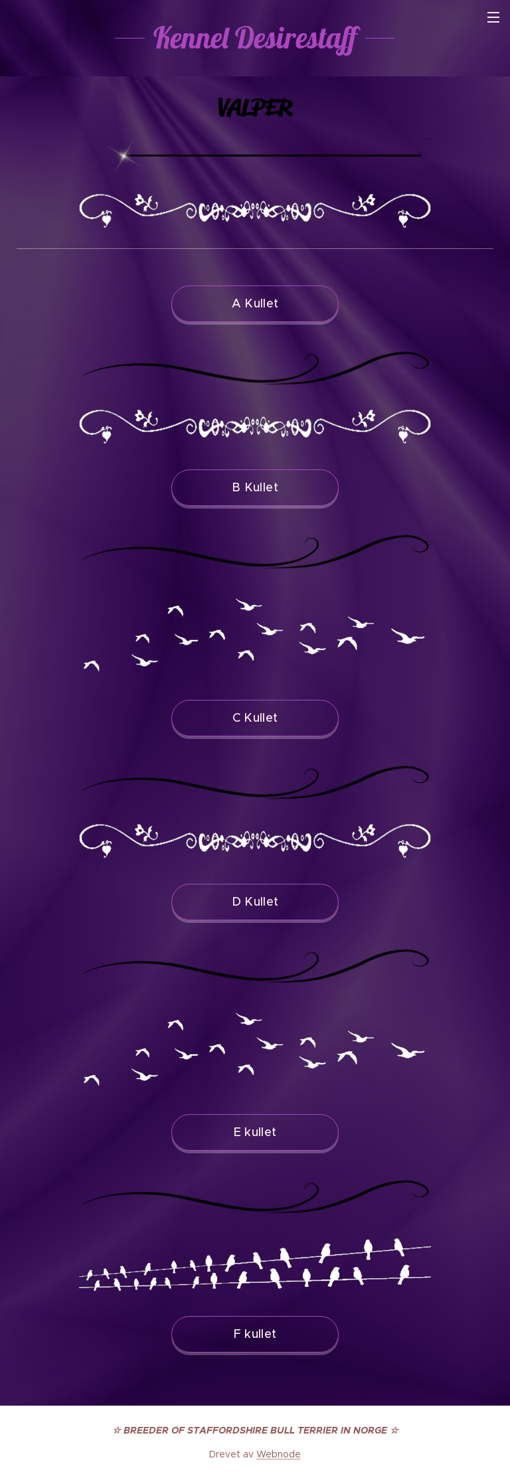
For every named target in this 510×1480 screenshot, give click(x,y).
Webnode (278, 1454)
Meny (493, 17)
